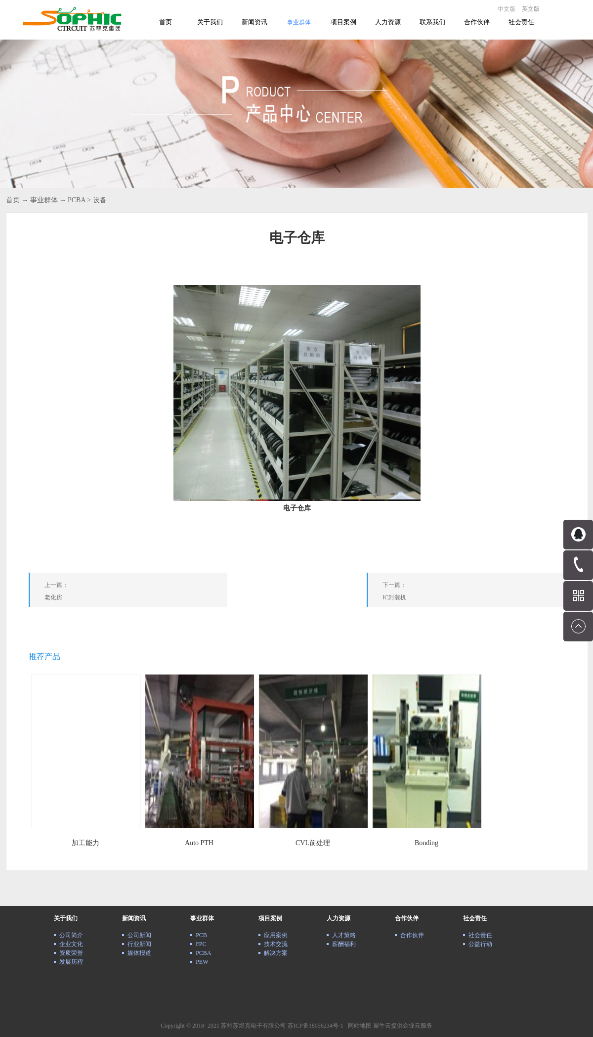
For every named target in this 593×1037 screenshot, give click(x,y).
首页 (165, 22)
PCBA (76, 200)
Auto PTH (199, 843)
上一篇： (135, 593)
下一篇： (473, 593)
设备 (100, 200)
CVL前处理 (313, 843)
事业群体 (44, 200)
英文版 (531, 8)
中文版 (506, 8)
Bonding (426, 843)
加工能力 (85, 843)
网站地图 (358, 1025)
